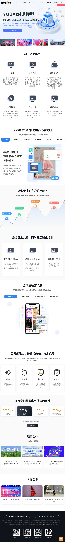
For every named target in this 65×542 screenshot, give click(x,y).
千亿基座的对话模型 (61, 4)
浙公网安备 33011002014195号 (50, 524)
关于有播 (24, 2)
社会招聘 (40, 2)
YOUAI (63, 2)
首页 (17, 2)
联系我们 (48, 2)
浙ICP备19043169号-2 (37, 524)
